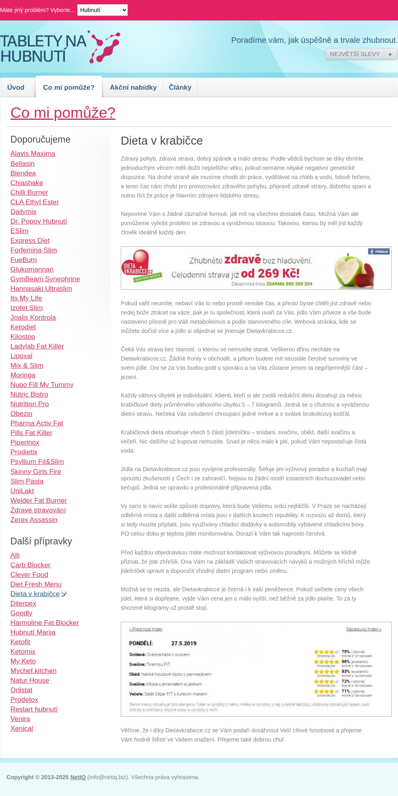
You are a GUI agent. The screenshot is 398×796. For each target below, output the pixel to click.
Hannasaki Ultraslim (41, 288)
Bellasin (22, 163)
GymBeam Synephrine (45, 279)
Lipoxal (21, 356)
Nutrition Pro (29, 404)
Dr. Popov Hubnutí (38, 221)
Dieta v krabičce (35, 594)
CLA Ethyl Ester (34, 202)
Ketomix (22, 651)
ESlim (19, 231)
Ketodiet (23, 327)
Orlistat (21, 690)
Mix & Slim (26, 365)
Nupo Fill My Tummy (41, 385)
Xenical (21, 728)
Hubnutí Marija (32, 632)
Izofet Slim (26, 308)
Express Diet (30, 240)
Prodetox (24, 699)
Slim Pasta (27, 481)
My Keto (23, 661)
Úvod (15, 87)
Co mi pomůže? (69, 87)
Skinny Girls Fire (35, 472)
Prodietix (23, 452)
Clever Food (29, 574)
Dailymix (23, 212)
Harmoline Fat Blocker (44, 623)
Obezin (21, 413)
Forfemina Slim (33, 250)
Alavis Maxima (32, 153)
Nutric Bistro (29, 394)
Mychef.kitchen (33, 671)
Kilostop (22, 337)
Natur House (29, 680)
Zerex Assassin (33, 520)
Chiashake (26, 183)
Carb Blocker (30, 565)
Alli (15, 555)
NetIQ (77, 777)
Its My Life (26, 298)
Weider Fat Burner (38, 500)
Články (180, 87)
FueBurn (23, 260)
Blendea (23, 173)
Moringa (22, 375)
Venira (20, 719)
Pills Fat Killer (31, 433)
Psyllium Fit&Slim (37, 461)
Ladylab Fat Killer (37, 346)
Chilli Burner (29, 192)
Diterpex (23, 603)
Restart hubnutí (34, 709)
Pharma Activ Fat (36, 423)
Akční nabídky (133, 87)
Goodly (21, 613)
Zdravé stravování (38, 510)
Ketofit (20, 642)
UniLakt (22, 491)
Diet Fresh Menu (36, 584)
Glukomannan (32, 269)
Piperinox (24, 442)
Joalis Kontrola (33, 317)
